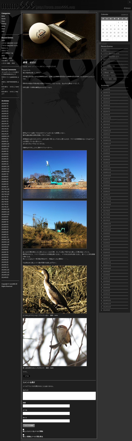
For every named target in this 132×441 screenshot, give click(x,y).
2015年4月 (106, 287)
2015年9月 (106, 271)
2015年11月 (107, 265)
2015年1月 (106, 297)
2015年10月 (107, 268)
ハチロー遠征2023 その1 (10, 45)
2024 (3, 40)
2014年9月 (106, 310)
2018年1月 (106, 195)
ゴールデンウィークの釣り (10, 72)
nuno (29, 66)
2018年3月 (106, 188)
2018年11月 (107, 172)
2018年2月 (106, 191)
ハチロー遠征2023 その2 (10, 43)
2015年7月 (106, 278)
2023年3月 (106, 99)
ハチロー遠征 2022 (8, 63)
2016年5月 (106, 246)
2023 (3, 55)
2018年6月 (106, 182)
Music (3, 26)
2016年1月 (106, 259)
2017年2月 (106, 217)
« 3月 (107, 39)
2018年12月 (107, 169)
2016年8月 (106, 236)
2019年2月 (106, 163)
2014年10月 (107, 307)
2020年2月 (106, 134)
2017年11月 (107, 201)
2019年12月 (107, 140)
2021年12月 (107, 118)
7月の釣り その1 (7, 60)
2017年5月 (106, 211)
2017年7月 (106, 207)
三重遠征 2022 (7, 58)
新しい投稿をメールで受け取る (33, 436)
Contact (127, 8)
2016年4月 (106, 249)
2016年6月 (106, 243)
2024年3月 (106, 89)
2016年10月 (107, 230)
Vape (3, 29)
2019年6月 (106, 153)
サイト (25, 417)
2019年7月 (106, 150)
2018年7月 (106, 179)
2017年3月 (106, 214)
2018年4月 (106, 185)
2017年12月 (107, 198)
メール (25, 410)
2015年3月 (106, 291)
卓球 (3, 31)
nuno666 (38, 5)
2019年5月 (106, 156)
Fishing (4, 23)
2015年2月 (106, 294)
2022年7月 (106, 111)
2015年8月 (106, 275)
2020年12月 (107, 131)
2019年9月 (106, 147)
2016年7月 (106, 239)
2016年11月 (107, 227)
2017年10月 (107, 204)
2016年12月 (107, 223)
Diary (3, 21)
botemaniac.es (8, 74)
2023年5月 (106, 95)
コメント (26, 390)
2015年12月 (107, 262)
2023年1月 (106, 105)
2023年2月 (106, 102)
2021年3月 (106, 121)
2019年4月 (106, 159)
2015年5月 (106, 284)
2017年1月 (106, 220)
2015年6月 (106, 281)
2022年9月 (106, 108)
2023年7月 (106, 92)
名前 (24, 403)
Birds (3, 16)
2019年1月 (106, 166)
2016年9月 (106, 233)
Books (4, 19)
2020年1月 (106, 137)
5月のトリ (5, 48)
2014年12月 (107, 300)
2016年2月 (106, 255)
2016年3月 (106, 252)
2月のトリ (5, 50)
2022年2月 (106, 115)
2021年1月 (106, 127)
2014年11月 (107, 303)
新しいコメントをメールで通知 (33, 431)
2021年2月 (106, 124)
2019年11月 (107, 143)
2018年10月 (107, 175)
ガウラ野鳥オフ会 (7, 53)
